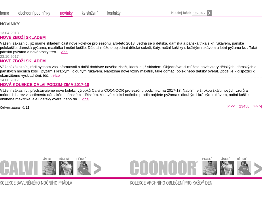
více (64, 52)
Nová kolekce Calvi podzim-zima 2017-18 (44, 84)
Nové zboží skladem (23, 37)
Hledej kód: (181, 13)
